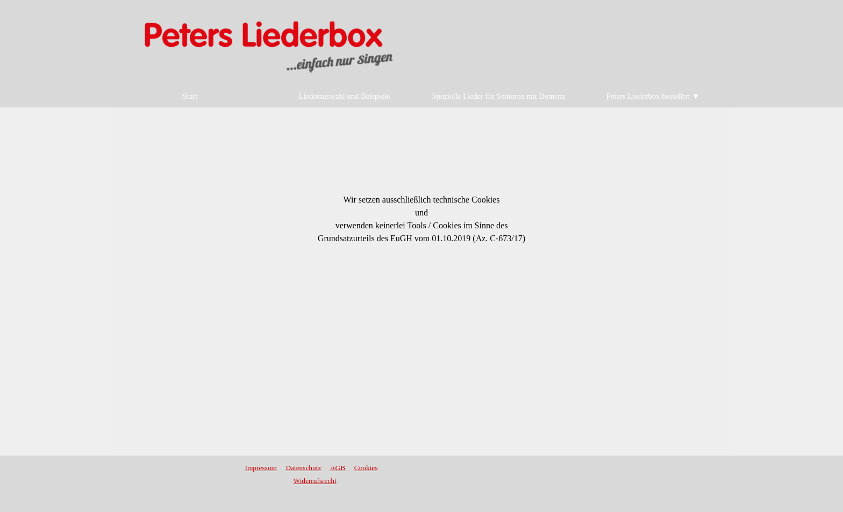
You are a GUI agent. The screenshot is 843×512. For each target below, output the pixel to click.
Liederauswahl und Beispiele (344, 96)
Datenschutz (303, 468)
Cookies (366, 468)
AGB (337, 468)
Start (190, 96)
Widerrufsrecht (315, 481)
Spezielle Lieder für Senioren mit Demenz (499, 96)
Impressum (261, 468)
